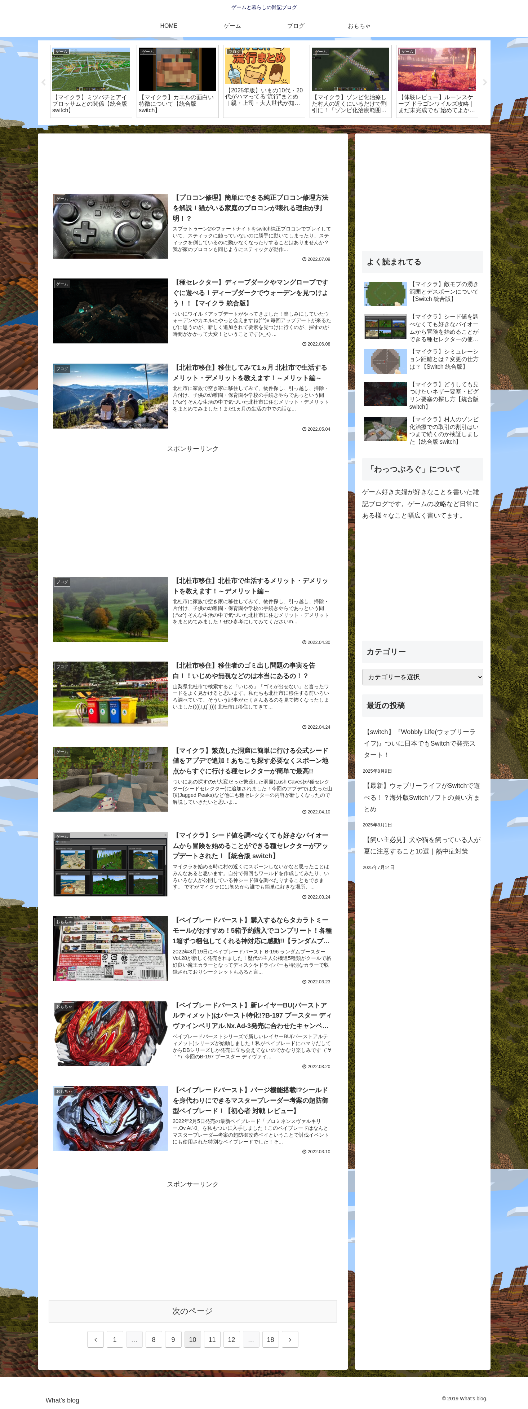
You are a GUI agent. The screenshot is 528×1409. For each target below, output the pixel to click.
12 (231, 1339)
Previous (43, 82)
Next (485, 82)
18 (270, 1339)
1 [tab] (253, 129)
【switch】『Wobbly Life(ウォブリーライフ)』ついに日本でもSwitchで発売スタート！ (420, 743)
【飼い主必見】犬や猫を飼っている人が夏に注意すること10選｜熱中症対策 (422, 845)
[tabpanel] (91, 81)
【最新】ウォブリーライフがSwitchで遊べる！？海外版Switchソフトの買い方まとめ (422, 797)
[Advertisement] (193, 163)
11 (212, 1339)
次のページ (192, 1311)
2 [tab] (264, 129)
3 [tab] (275, 129)
